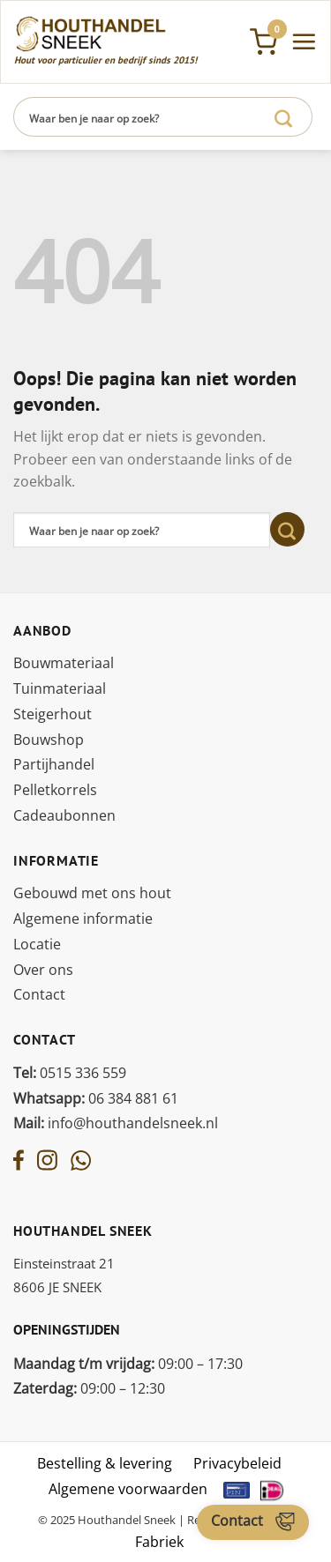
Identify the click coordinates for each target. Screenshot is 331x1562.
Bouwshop (48, 739)
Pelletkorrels (55, 790)
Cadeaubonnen (64, 815)
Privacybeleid (237, 1463)
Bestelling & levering (104, 1463)
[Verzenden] (284, 117)
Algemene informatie (83, 918)
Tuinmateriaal (59, 688)
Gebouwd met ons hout (92, 893)
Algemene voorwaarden (128, 1489)
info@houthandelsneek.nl (115, 1123)
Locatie (37, 944)
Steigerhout (52, 714)
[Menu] (303, 41)
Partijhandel (53, 764)
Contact (39, 994)
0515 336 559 (69, 1072)
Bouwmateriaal (63, 663)
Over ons (43, 969)
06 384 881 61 (95, 1098)
